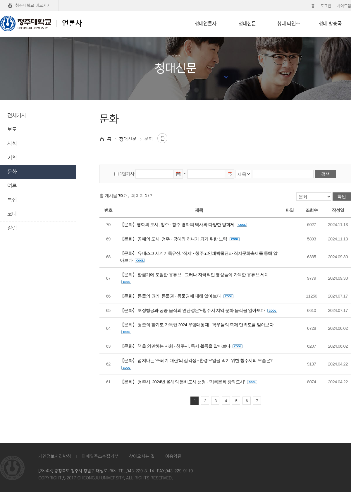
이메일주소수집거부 (100, 456)
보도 (12, 130)
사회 (12, 144)
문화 (12, 172)
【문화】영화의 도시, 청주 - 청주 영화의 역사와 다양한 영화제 (183, 224)
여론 (12, 186)
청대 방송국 (330, 23)
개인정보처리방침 (54, 456)
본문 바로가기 (175, 0)
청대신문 (247, 23)
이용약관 (173, 456)
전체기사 (16, 116)
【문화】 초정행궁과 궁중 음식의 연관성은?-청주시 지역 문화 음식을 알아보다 (198, 310)
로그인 (326, 6)
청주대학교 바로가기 (33, 5)
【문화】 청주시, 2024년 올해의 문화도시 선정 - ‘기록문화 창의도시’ (188, 381)
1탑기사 (127, 173)
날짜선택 (179, 175)
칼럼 (12, 228)
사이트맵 (344, 6)
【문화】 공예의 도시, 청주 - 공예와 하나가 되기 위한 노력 (180, 238)
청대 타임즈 (288, 23)
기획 (12, 158)
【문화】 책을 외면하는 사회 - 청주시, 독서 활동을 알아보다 (181, 346)
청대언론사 (205, 23)
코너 (12, 214)
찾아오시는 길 (142, 456)
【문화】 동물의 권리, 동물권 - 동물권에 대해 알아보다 (176, 295)
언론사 (41, 23)
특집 (12, 200)
